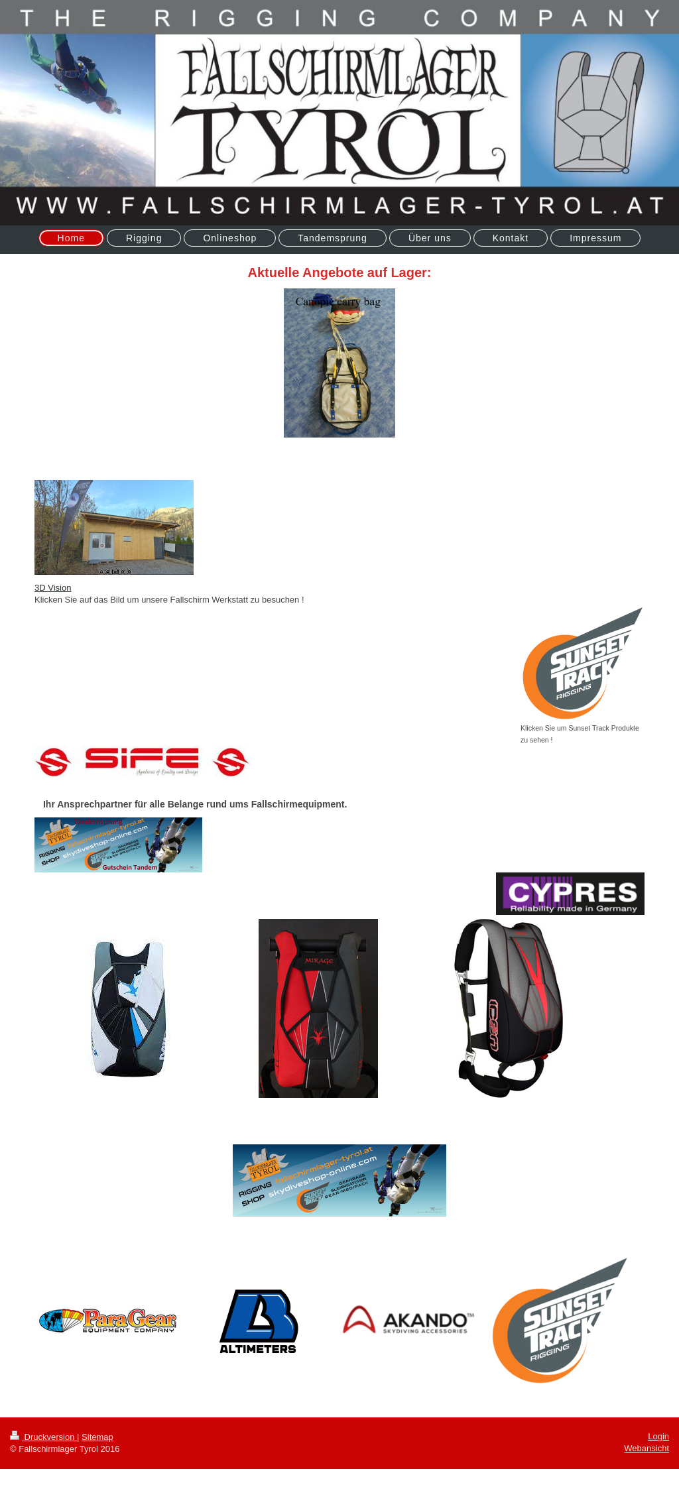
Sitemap (97, 1437)
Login (658, 1436)
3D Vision (52, 588)
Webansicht (646, 1448)
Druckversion (43, 1437)
